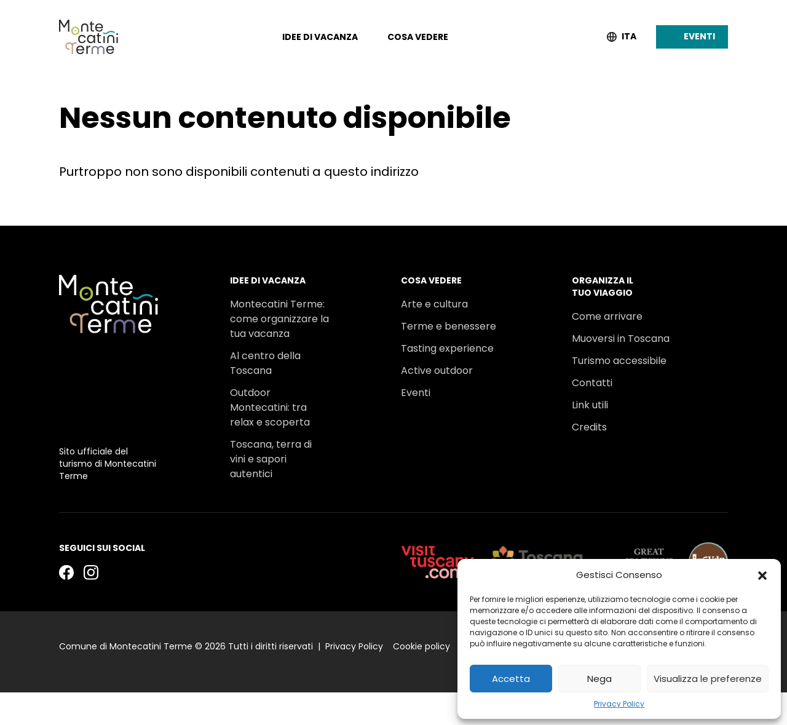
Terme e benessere (448, 294)
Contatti (592, 350)
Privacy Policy (619, 704)
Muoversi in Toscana (621, 306)
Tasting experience (447, 316)
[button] (762, 575)
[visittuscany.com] (438, 594)
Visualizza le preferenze (708, 678)
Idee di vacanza (320, 37)
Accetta (511, 678)
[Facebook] (66, 604)
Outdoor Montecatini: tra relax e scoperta (270, 375)
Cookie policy (421, 679)
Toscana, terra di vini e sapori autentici (271, 426)
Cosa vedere (417, 37)
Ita (629, 36)
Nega (599, 678)
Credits (589, 394)
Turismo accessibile (619, 328)
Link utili (590, 372)
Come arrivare (607, 284)
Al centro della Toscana (265, 330)
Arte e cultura (434, 271)
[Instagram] (91, 604)
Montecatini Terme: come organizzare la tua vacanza (279, 286)
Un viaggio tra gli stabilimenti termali (277, 470)
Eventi (415, 360)
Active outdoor (437, 338)
